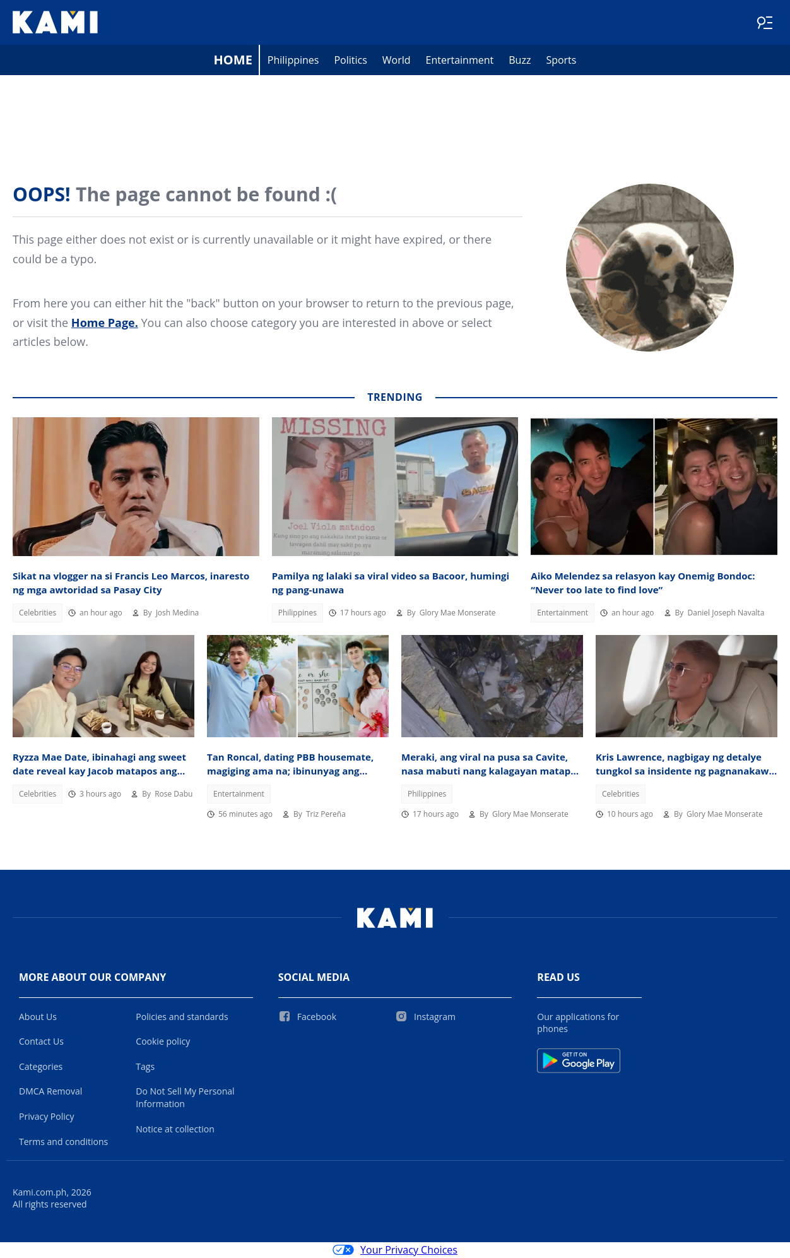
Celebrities (37, 613)
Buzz (520, 61)
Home (233, 60)
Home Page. (104, 323)
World (396, 61)
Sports (561, 61)
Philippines (293, 61)
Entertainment (460, 61)
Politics (350, 61)
